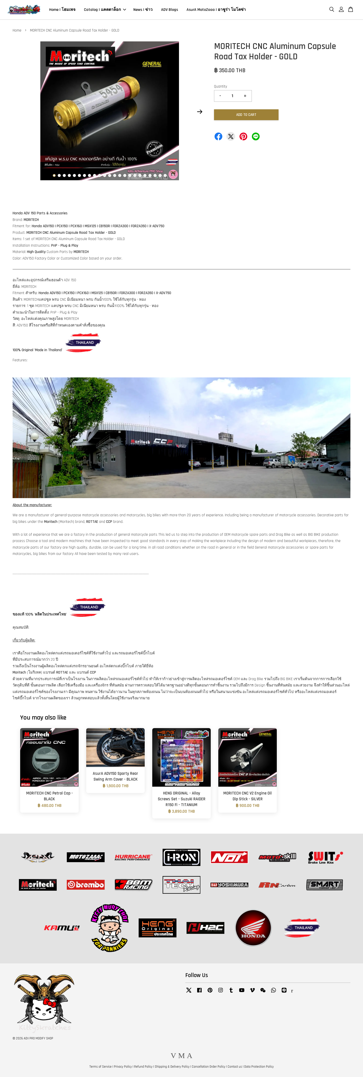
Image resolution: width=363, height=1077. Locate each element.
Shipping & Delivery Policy (172, 1067)
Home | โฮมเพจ (62, 9)
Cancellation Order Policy (208, 1067)
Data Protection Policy (259, 1067)
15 (124, 175)
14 (119, 175)
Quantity (220, 86)
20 (150, 175)
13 (114, 175)
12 (109, 175)
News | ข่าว (143, 9)
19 (144, 175)
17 (134, 175)
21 (155, 175)
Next (199, 112)
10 (99, 175)
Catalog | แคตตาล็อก (105, 9)
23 (165, 175)
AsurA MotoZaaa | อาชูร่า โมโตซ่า (216, 9)
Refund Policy (143, 1067)
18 (139, 175)
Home (17, 30)
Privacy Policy (123, 1067)
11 (104, 175)
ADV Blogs (169, 9)
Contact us (235, 1067)
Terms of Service (100, 1067)
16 (129, 175)
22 (160, 175)
